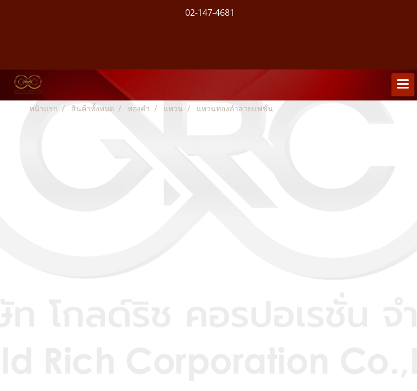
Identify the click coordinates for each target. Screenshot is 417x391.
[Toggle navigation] (403, 85)
